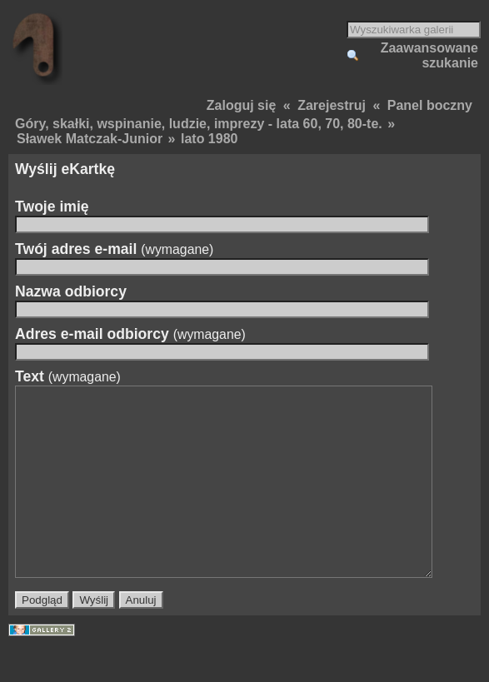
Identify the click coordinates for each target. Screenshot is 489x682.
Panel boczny (429, 105)
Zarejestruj (331, 105)
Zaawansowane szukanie (429, 55)
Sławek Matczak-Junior (89, 139)
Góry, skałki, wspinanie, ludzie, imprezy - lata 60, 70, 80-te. (198, 124)
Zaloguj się (242, 105)
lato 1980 (209, 139)
